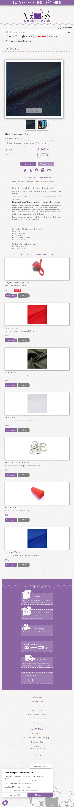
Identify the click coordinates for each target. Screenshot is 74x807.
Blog (37, 706)
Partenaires (37, 723)
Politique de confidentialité (37, 719)
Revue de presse (37, 710)
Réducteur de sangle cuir (37, 748)
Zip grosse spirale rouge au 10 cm (17, 282)
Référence (8, 139)
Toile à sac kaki (11, 372)
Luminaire (37, 746)
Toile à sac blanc (11, 417)
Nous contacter (37, 760)
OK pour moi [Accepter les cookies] (40, 795)
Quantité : (9, 155)
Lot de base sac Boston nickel (17, 462)
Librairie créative (37, 742)
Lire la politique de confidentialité (18, 787)
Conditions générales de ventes (37, 714)
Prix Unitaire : (10, 150)
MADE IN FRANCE (37, 733)
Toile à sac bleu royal (13, 552)
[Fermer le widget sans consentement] (40, 766)
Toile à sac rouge (11, 328)
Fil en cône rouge (12, 507)
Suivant (49, 125)
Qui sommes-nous (37, 701)
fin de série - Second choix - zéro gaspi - (37, 737)
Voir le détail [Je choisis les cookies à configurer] (15, 795)
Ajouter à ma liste (46, 164)
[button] (5, 803)
